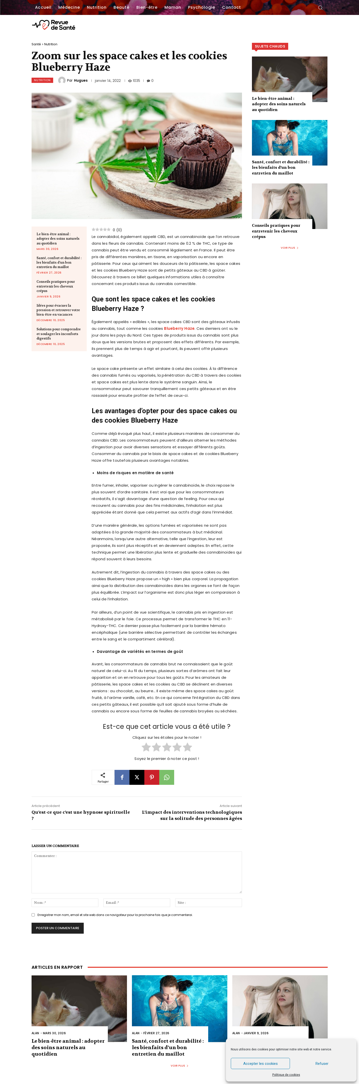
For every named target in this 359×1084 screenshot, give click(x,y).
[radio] (146, 747)
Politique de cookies (286, 1075)
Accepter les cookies (260, 1063)
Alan (35, 1033)
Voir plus (290, 248)
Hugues (81, 80)
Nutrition (50, 44)
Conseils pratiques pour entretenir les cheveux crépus (56, 286)
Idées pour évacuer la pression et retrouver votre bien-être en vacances (58, 310)
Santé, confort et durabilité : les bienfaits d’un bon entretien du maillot (59, 262)
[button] (320, 7)
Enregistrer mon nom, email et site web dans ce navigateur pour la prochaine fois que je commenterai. (115, 915)
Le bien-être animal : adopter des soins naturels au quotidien (58, 238)
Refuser (322, 1063)
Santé (36, 44)
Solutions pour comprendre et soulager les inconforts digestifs (59, 333)
